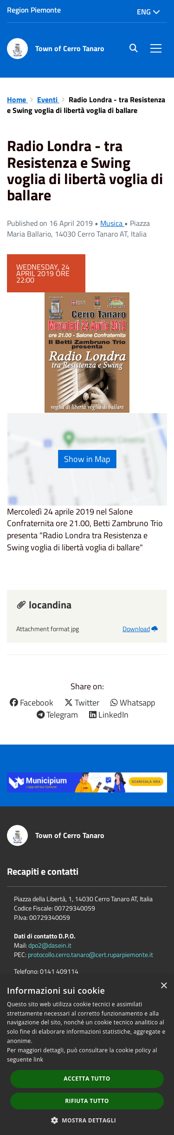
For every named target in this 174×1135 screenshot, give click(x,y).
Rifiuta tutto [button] (87, 1101)
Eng (148, 11)
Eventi (48, 99)
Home (17, 99)
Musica (112, 223)
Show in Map (87, 459)
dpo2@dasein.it (49, 945)
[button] (87, 1119)
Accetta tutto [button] (87, 1078)
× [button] (163, 986)
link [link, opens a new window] (38, 1059)
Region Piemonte (34, 9)
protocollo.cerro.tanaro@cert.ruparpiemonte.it (90, 954)
